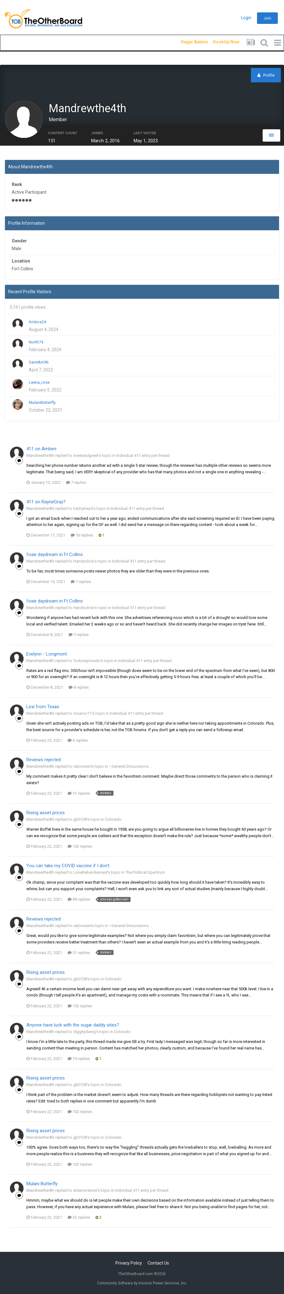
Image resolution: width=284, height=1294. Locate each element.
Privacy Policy (128, 1263)
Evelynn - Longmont (46, 655)
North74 (36, 343)
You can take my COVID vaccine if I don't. (68, 867)
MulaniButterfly (42, 403)
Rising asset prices (45, 814)
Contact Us (158, 1263)
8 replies (79, 688)
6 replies (78, 741)
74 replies (79, 1060)
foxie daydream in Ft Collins (54, 556)
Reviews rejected (43, 761)
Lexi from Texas (42, 708)
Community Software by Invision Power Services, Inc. (142, 1283)
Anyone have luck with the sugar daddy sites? (72, 1026)
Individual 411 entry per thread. (143, 456)
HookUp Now (219, 41)
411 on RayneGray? (46, 503)
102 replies (80, 847)
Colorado (113, 821)
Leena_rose (39, 383)
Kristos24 (37, 323)
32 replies (79, 1218)
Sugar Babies (187, 41)
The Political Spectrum (145, 873)
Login (246, 17)
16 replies (82, 536)
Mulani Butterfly (42, 1185)
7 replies (76, 483)
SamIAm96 (38, 363)
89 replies (79, 900)
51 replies (79, 794)
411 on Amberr (41, 450)
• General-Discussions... (130, 767)
